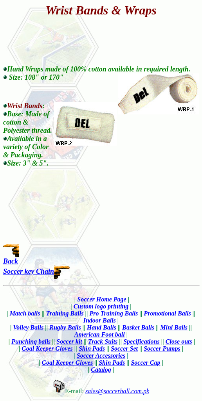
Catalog (101, 369)
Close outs (179, 341)
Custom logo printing (101, 306)
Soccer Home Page (101, 299)
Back (10, 261)
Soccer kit (69, 341)
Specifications (141, 341)
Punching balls (30, 341)
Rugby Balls (65, 327)
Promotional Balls (167, 313)
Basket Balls (138, 327)
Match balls (25, 313)
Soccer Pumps (162, 348)
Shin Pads (92, 348)
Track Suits (102, 341)
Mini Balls (174, 327)
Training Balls (64, 313)
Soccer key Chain (28, 271)
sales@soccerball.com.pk (117, 391)
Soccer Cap (145, 362)
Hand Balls (101, 327)
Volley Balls (28, 327)
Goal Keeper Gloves (47, 348)
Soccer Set (124, 348)
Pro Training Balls (113, 313)
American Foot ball (99, 334)
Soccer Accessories (101, 355)
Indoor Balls (99, 320)
